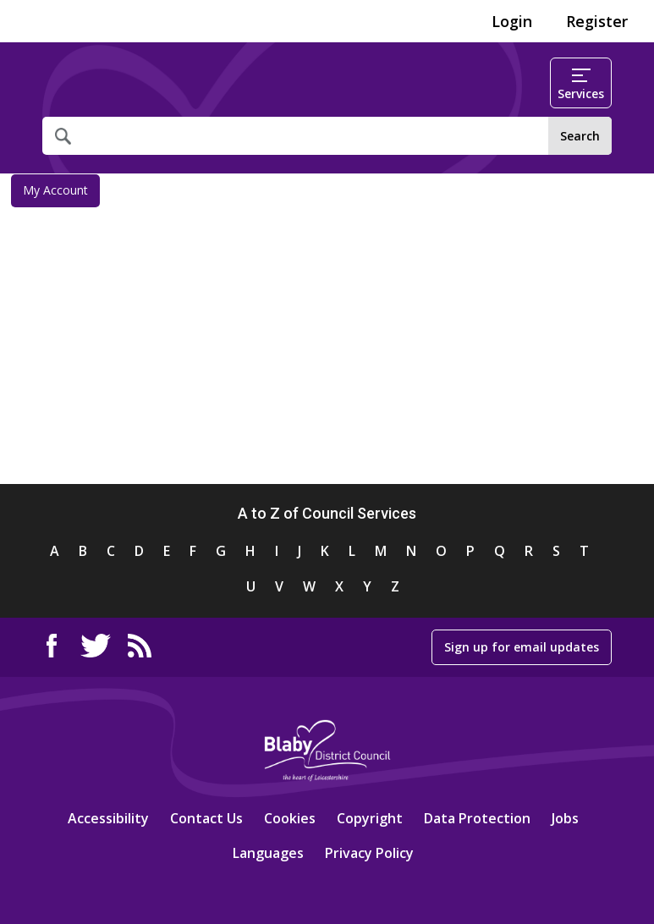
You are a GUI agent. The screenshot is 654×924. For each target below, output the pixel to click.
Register (597, 21)
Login (512, 21)
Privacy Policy (369, 853)
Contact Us (206, 818)
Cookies (290, 818)
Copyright (370, 818)
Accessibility (108, 818)
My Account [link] (55, 190)
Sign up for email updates (521, 647)
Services (581, 85)
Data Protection (477, 818)
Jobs (565, 818)
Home (107, 83)
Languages (268, 853)
